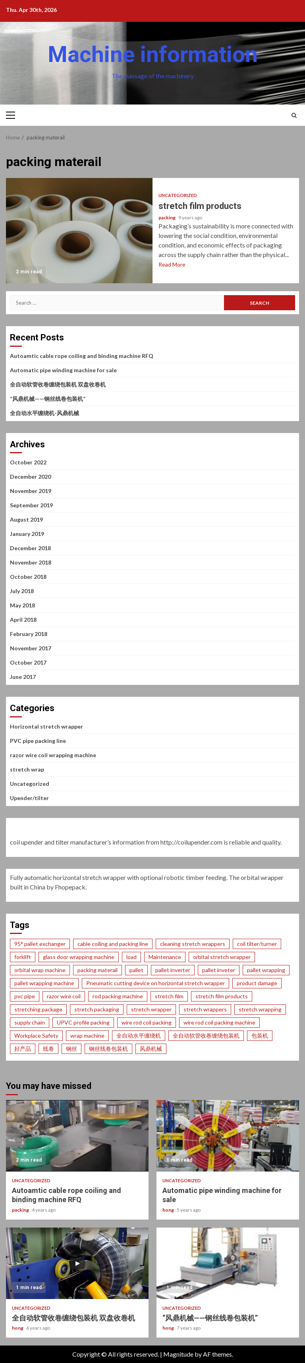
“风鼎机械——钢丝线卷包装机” (47, 398)
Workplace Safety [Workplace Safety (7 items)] (36, 1035)
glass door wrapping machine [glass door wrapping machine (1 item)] (78, 956)
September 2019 (31, 505)
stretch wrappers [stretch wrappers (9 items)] (205, 1009)
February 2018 (28, 633)
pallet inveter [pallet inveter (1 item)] (218, 970)
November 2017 (30, 648)
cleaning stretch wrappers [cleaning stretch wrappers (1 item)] (192, 943)
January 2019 (27, 533)
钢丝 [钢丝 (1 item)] (71, 1048)
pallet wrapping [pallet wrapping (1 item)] (266, 970)
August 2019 (26, 519)
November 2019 (30, 490)
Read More (171, 264)
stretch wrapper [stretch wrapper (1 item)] (151, 1009)
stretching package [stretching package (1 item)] (38, 1009)
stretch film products (79, 230)
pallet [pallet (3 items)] (136, 970)
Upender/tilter (29, 798)
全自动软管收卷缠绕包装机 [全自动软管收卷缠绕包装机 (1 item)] (206, 1035)
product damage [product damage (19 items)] (257, 983)
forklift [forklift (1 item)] (22, 956)
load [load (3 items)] (131, 956)
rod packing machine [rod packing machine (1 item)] (118, 996)
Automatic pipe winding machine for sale (63, 370)
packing (167, 217)
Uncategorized (177, 195)
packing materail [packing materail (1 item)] (97, 970)
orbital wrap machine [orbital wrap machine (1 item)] (40, 970)
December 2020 (30, 476)
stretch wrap (27, 769)
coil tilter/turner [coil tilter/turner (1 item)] (257, 943)
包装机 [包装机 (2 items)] (259, 1035)
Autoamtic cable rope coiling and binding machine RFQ (81, 355)
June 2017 (23, 676)
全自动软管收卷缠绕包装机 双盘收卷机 (58, 384)
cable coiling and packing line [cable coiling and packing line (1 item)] (112, 943)
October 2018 (28, 576)
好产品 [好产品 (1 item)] (22, 1048)
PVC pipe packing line (38, 740)
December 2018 (30, 548)
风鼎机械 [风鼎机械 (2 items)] (151, 1048)
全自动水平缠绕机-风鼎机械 (44, 413)
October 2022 (28, 462)
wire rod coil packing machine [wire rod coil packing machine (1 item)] (219, 1022)
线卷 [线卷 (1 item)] (48, 1048)
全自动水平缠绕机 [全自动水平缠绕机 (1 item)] (138, 1035)
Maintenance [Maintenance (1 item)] (165, 956)
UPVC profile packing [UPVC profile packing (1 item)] (83, 1022)
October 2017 (28, 662)
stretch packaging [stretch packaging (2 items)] (96, 1009)
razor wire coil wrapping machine (53, 755)
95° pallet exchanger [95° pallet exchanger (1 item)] (40, 943)
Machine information (153, 54)
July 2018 (22, 591)
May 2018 (22, 605)
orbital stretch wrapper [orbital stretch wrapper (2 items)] (222, 956)
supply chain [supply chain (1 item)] (29, 1022)
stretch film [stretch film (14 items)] (169, 996)
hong (168, 1210)
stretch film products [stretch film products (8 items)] (221, 996)
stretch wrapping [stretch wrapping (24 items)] (260, 1009)
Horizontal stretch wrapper (46, 726)
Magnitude (178, 1354)
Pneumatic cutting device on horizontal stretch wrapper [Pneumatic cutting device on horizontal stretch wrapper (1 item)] (155, 983)
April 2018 (23, 619)
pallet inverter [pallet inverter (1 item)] (172, 970)
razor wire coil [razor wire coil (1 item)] (64, 996)
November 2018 (30, 562)
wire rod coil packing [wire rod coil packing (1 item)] (147, 1022)
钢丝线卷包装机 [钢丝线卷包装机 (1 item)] (108, 1048)
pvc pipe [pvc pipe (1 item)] (24, 996)
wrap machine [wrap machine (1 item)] (87, 1035)
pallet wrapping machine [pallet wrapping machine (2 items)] (44, 983)
